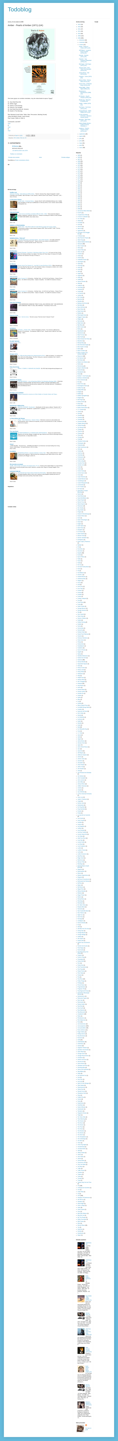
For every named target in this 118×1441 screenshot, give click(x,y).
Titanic (79, 1154)
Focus (79, 582)
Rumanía (80, 1037)
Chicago (80, 437)
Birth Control (81, 327)
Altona (79, 247)
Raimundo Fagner (82, 998)
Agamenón (80, 230)
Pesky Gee (80, 965)
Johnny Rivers (81, 784)
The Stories (80, 1133)
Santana (80, 1045)
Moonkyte (80, 903)
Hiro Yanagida (81, 681)
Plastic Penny (81, 971)
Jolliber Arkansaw (82, 786)
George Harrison (82, 610)
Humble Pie (81, 693)
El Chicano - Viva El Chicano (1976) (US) (85, 97)
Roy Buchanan (81, 1036)
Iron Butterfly (81, 717)
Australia (80, 289)
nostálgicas (80, 920)
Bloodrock (80, 341)
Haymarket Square (82, 663)
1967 (79, 159)
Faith (79, 563)
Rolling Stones (81, 1033)
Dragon (79, 512)
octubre (81, 44)
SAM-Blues (80, 1043)
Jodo (79, 770)
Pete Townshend (82, 967)
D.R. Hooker (81, 486)
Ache (79, 224)
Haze (79, 665)
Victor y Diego (81, 1205)
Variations (80, 1201)
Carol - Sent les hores (23, 316)
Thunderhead (81, 1146)
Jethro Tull (80, 766)
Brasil (79, 374)
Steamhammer (81, 1087)
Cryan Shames (81, 476)
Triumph (80, 1178)
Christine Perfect (82, 441)
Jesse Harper (81, 764)
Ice (78, 701)
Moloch (79, 897)
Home (79, 687)
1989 (79, 197)
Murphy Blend (81, 907)
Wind (79, 1223)
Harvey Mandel (81, 661)
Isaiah (79, 721)
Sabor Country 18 (22, 278)
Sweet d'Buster (81, 1107)
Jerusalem (80, 762)
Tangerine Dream (82, 1113)
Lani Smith (80, 818)
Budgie (79, 391)
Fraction (80, 590)
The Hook (80, 1129)
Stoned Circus (81, 1091)
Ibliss (79, 699)
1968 (79, 161)
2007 (79, 206)
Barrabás (80, 305)
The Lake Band (14, 431)
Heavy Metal (81, 671)
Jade (79, 737)
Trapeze (80, 1174)
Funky (79, 604)
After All (80, 228)
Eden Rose (80, 527)
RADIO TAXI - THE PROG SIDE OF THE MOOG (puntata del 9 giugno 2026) (37, 226)
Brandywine (81, 372)
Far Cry (79, 564)
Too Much (80, 1166)
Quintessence (81, 996)
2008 (79, 38)
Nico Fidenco (81, 913)
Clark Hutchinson (82, 447)
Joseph (79, 790)
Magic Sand (81, 858)
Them (79, 1142)
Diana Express (81, 504)
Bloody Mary (81, 343)
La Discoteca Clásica (15, 199)
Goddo (79, 620)
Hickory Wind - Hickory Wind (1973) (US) (85, 80)
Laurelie (80, 822)
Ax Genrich (80, 293)
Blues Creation (81, 350)
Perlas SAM (81, 961)
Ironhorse (80, 719)
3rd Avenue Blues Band (84, 210)
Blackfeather (81, 331)
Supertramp (81, 1103)
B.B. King (80, 297)
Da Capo (80, 488)
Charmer (80, 431)
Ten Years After (81, 1117)
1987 (79, 193)
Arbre (79, 267)
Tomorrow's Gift (82, 1162)
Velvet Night (81, 1203)
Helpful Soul (81, 677)
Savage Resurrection (83, 1055)
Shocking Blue (81, 1067)
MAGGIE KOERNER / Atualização (26, 407)
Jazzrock (80, 751)
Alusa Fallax (81, 249)
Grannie (80, 636)
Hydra (79, 697)
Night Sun (80, 915)
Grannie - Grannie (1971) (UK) (83, 56)
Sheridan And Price (83, 1065)
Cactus (79, 411)
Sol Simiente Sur (82, 1075)
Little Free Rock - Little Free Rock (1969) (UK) (89, 1331)
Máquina (80, 869)
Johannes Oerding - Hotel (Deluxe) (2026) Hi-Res (22, 193)
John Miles (80, 782)
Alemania (80, 243)
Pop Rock (80, 979)
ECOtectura (15, 146)
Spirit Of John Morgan (83, 1083)
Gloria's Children (82, 618)
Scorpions (80, 1057)
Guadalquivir (81, 646)
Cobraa (79, 451)
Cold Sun (80, 453)
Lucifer (79, 848)
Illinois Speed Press (83, 705)
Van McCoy (80, 1199)
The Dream (80, 1125)
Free (79, 600)
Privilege (80, 983)
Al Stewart (80, 236)
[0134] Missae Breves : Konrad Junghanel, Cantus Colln (32, 452)
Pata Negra (80, 948)
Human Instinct (81, 691)
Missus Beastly (81, 891)
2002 (79, 202)
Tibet (79, 1150)
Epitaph (80, 545)
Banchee (80, 299)
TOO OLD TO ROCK (15, 302)
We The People (82, 1217)
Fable (79, 559)
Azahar (79, 295)
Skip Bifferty (81, 1071)
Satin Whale (81, 1051)
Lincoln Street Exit (82, 834)
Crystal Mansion (82, 479)
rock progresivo (82, 1026)
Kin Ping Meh (81, 807)
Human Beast (81, 689)
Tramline (80, 1172)
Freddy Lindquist (82, 598)
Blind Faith (80, 337)
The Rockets (81, 1131)
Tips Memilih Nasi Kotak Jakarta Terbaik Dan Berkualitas (32, 472)
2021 (79, 29)
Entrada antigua (65, 157)
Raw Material (81, 1010)
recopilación (81, 1014)
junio (80, 140)
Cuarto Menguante (82, 483)
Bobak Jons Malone (83, 362)
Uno (79, 1189)
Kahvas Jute (81, 803)
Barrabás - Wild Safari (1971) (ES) (84, 120)
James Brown (81, 741)
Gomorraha (80, 628)
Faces (79, 560)
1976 (79, 177)
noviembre (82, 42)
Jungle (79, 801)
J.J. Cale (80, 733)
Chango (80, 429)
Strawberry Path (82, 1093)
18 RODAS (13, 328)
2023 (79, 24)
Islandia (80, 723)
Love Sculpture (81, 846)
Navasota (80, 909)
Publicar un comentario (16, 154)
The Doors (80, 1123)
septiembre (82, 134)
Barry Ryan (80, 309)
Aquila (79, 263)
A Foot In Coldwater (83, 216)
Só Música (13, 264)
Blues (79, 348)
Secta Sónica (81, 1063)
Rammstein (80, 1002)
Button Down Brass (83, 407)
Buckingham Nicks (82, 385)
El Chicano (80, 531)
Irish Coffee (80, 713)
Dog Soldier (81, 510)
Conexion (80, 459)
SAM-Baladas (81, 1041)
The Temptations (82, 1136)
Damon (79, 494)
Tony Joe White (82, 1164)
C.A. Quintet (81, 409)
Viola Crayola (81, 1209)
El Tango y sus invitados (17, 392)
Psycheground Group (83, 991)
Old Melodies (13, 251)
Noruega (80, 918)
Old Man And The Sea (83, 928)
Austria (79, 291)
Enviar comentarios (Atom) (22, 160)
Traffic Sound (81, 1170)
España (80, 553)
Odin (79, 926)
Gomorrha (80, 630)
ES (78, 547)
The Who (80, 1140)
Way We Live (81, 1215)
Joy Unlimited (81, 792)
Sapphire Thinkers (82, 1047)
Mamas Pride (81, 862)
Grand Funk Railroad (83, 634)
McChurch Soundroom (83, 879)
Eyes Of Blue (81, 556)
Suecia (79, 1099)
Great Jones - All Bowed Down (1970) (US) (85, 84)
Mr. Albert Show (82, 905)
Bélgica (79, 319)
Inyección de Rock (82, 711)
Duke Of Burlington (82, 519)
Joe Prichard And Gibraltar (84, 772)
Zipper (79, 1235)
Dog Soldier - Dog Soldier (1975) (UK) (89, 1298)
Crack (79, 467)
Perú (79, 963)
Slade (79, 1073)
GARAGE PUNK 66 (15, 471)
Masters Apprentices (83, 875)
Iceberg (79, 703)
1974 (79, 173)
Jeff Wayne (80, 753)
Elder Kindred (81, 533)
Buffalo (79, 393)
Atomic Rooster (82, 281)
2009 (79, 36)
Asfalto (79, 279)
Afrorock (80, 226)
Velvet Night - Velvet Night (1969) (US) (84, 88)
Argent (79, 273)
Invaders (80, 709)
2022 (79, 26)
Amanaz (80, 253)
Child (79, 439)
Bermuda (80, 321)
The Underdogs (82, 1138)
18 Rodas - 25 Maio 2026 (24, 329)
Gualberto (80, 648)
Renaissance (81, 1018)
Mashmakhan (81, 871)
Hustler (79, 695)
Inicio (40, 157)
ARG (79, 271)
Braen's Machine (82, 368)
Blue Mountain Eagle (83, 344)
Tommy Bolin (81, 1160)
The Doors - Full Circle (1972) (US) (85, 108)
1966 (79, 157)
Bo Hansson (81, 358)
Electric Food (81, 535)
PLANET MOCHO (14, 341)
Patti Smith (80, 950)
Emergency (80, 539)
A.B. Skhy (80, 218)
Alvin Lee (80, 251)
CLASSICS (13, 451)
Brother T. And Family (83, 376)
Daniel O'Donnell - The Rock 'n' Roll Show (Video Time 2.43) (33, 252)
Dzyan (79, 521)
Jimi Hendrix (81, 768)
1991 (79, 199)
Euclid (79, 555)
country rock (81, 465)
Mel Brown (80, 887)
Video (79, 1207)
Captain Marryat (82, 423)
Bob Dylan (80, 360)
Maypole (80, 877)
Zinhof (11, 444)
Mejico (79, 885)
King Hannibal (81, 809)
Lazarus (80, 824)
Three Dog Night (82, 1144)
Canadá (80, 415)
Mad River (80, 856)
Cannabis (80, 419)
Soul (79, 1077)
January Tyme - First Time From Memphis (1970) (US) (85, 69)
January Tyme (81, 743)
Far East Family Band (83, 566)
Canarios (80, 417)
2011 (79, 31)
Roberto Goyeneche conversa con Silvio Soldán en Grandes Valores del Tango (37, 394)
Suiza (79, 1101)
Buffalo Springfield (82, 395)
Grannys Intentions (82, 638)
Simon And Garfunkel (83, 1069)
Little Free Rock (82, 838)
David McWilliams (82, 498)
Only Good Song (14, 367)
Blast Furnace (81, 335)
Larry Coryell (81, 820)
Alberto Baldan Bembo (83, 242)
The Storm (80, 1134)
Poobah (80, 975)
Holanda (80, 683)
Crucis (79, 475)
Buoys (79, 403)
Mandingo (80, 864)
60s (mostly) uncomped (16, 464)
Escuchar (80, 551)
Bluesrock (80, 356)
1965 (79, 155)
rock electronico (82, 1024)
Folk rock (22, 137)
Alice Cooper (81, 246)
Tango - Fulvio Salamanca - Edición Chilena (29, 419)
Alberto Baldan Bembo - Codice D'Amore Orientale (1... (85, 125)
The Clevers (81, 1121)
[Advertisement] (17, 176)
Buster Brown (81, 405)
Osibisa (79, 936)
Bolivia (79, 364)
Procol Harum (81, 985)
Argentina (80, 275)
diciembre (82, 40)
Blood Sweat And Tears (84, 339)
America (80, 257)
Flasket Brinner (81, 576)
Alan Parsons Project (83, 238)
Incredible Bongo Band (83, 707)
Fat (78, 570)
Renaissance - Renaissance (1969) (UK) (85, 92)
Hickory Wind (81, 679)
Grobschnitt (80, 644)
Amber (17, 137)
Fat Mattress (81, 572)
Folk (79, 584)
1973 (79, 171)
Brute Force (81, 383)
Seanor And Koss (82, 1059)
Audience (80, 285)
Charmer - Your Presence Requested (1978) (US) (85, 60)
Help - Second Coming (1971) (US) (89, 1349)
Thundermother (82, 1148)
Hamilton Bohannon (83, 656)
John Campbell (81, 778)
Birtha (79, 329)
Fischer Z (80, 574)
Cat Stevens (81, 427)
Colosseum (80, 457)
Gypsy (79, 654)
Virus (79, 1211)
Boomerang (81, 366)
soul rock (80, 1081)
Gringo (79, 642)
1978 (79, 181)
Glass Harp (80, 616)
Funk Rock (80, 602)
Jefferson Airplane (82, 755)
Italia (79, 727)
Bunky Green (81, 401)
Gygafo (79, 652)
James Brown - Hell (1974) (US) (84, 73)
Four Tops (80, 588)
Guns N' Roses (81, 650)
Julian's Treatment (82, 799)
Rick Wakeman (81, 1020)
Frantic (79, 596)
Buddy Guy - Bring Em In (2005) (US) (85, 100)
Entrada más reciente (13, 157)
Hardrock (80, 659)
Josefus (80, 788)
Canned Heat (81, 421)
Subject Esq (81, 1097)
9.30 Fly (80, 212)
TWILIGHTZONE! (14, 212)
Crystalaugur (81, 480)
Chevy (79, 435)
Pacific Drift (80, 940)
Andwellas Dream (82, 259)
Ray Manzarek (81, 1012)
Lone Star (80, 840)
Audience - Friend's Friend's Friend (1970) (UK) (84, 130)
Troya (79, 1180)
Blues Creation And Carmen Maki (83, 353)
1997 (79, 201)
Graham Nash (81, 632)
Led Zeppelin (81, 826)
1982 (79, 189)
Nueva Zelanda (81, 922)
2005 (79, 205)
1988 (79, 195)
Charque (80, 433)
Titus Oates (80, 1156)
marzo (81, 147)
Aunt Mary (80, 287)
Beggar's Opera (82, 317)
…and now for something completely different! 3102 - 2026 (32, 213)
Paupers (80, 955)
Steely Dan (80, 1089)
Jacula (79, 735)
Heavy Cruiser (81, 667)
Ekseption (80, 529)
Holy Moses (81, 685)
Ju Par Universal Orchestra (85, 793)
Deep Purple (81, 500)
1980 (79, 185)
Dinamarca (80, 506)
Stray (79, 1095)
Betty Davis (80, 323)
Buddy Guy (80, 387)
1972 (79, 169)
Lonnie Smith (81, 842)
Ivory (79, 731)
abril (80, 145)
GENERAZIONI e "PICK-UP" (17, 238)
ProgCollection (81, 987)
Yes (78, 1227)
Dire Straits (80, 508)
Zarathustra (80, 1233)
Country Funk (81, 463)
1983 (79, 191)
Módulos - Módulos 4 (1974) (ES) (89, 1403)
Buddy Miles (81, 389)
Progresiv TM (81, 989)
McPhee (80, 883)
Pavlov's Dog (81, 957)
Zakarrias (80, 1229)
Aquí (9, 123)
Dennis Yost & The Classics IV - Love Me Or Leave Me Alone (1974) (35, 265)
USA (79, 1195)
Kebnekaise (81, 805)
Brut (79, 382)
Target (79, 1115)
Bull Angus (80, 399)
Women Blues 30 (88, 1313)
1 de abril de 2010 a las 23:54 (20, 150)
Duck (79, 518)
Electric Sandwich (82, 537)
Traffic (79, 1168)
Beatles (79, 313)
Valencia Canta (14, 315)
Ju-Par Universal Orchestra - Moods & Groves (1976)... (85, 116)
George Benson (82, 608)
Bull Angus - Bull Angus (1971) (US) (85, 64)
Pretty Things (81, 981)
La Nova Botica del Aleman (17, 418)
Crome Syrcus (81, 473)
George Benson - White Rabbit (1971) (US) (85, 111)
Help (79, 675)
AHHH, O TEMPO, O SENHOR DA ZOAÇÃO (29, 368)
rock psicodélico (82, 1028)
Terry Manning (81, 1119)
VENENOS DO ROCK (15, 380)
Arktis (79, 277)
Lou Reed (80, 844)
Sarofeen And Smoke (83, 1049)
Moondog (80, 901)
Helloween (80, 673)
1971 (15, 137)
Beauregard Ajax (82, 315)
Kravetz (80, 811)
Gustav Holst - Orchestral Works (26, 201)
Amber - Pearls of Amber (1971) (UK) (84, 47)
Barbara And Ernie (82, 303)
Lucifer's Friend (82, 850)
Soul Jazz (80, 1079)
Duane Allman (81, 516)
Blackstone (80, 333)
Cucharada (80, 484)
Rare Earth (80, 1008)
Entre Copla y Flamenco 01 (88, 1278)
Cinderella (80, 445)
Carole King (81, 425)
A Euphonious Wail (82, 214)
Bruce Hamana (81, 379)
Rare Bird (80, 1006)
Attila (79, 283)
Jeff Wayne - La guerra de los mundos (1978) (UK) (85, 52)
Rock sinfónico (81, 1030)
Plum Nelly (80, 973)
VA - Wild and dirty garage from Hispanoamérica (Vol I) (31, 355)
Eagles (79, 523)
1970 (79, 165)
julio (80, 138)
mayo (81, 143)
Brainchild (80, 370)
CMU (79, 449)
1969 (79, 163)
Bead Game (81, 311)
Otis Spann (80, 938)
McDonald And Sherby (83, 881)
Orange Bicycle (81, 932)
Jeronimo (80, 760)
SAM (79, 1040)
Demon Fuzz (81, 502)
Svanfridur (80, 1105)
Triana (79, 1176)
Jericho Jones (81, 758)
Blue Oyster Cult (82, 346)
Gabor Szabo (81, 606)
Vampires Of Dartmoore (84, 1197)
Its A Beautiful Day (82, 729)
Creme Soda (81, 471)
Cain (79, 413)
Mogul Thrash (81, 895)
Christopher (81, 443)
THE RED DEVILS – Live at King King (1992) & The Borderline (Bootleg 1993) (37, 381)
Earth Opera (81, 525)
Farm (79, 568)
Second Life (81, 1061)
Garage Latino (14, 354)
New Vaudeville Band (83, 911)
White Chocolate (82, 1219)
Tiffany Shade (81, 1152)
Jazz (79, 749)
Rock (79, 1022)
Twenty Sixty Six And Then (84, 1182)
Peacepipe (80, 959)
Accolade (80, 222)
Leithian (80, 828)
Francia (79, 592)
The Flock (80, 1127)
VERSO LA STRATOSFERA (17, 225)
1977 (79, 179)
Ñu (78, 924)
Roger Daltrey (81, 1032)
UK (25, 137)
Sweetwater (81, 1109)
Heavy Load (81, 669)
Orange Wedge (81, 934)
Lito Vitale (80, 836)
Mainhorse (80, 860)
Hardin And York (82, 657)
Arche (79, 269)
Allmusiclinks (13, 277)
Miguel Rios (81, 889)
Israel (79, 725)
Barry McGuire (81, 307)
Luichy (79, 852)
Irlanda (79, 715)
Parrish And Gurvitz (83, 946)
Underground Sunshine (84, 1187)
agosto (81, 136)
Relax (79, 1016)
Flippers (80, 580)
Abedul (79, 220)
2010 (79, 33)
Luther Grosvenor (82, 854)
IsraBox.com (13, 192)
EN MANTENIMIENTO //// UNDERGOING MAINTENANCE (32, 432)
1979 (79, 183)
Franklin (80, 594)
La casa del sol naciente (84, 815)
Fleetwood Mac (81, 578)
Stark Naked (81, 1085)
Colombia (80, 455)
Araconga (80, 265)
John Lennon (81, 780)
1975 (79, 175)
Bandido (80, 301)
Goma (79, 626)
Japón (79, 745)
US (78, 1193)
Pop (79, 977)
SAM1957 (12, 289)
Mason (79, 873)
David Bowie (81, 496)
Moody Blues (81, 899)
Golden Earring (81, 622)
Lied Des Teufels (82, 832)
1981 (79, 187)
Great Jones (81, 640)
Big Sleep (80, 325)
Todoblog (20, 9)
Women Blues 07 (88, 1385)
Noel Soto (80, 916)
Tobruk (79, 1158)
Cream (79, 469)
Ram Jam (80, 1000)
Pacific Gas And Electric (84, 942)
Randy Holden (81, 1004)
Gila (79, 612)
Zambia (79, 1231)
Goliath (79, 624)
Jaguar (79, 739)
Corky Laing (81, 461)
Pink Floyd (80, 969)
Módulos (80, 893)
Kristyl (79, 813)
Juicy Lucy (80, 797)
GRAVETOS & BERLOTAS (17, 405)
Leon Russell (81, 830)
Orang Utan (81, 930)
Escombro (80, 549)
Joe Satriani (81, 776)
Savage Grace (81, 1053)
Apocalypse (81, 261)
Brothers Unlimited (82, 378)
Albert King (80, 240)
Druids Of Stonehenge (83, 514)
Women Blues (81, 1225)
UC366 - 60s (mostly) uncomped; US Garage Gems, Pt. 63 (24, 465)
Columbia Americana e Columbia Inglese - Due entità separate (33, 239)
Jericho (79, 756)
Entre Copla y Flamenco (84, 541)
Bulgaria (80, 397)
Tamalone (80, 1111)
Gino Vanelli (81, 614)
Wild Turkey (81, 1221)
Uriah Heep (80, 1191)
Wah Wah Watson (82, 1213)
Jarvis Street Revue (83, 747)
